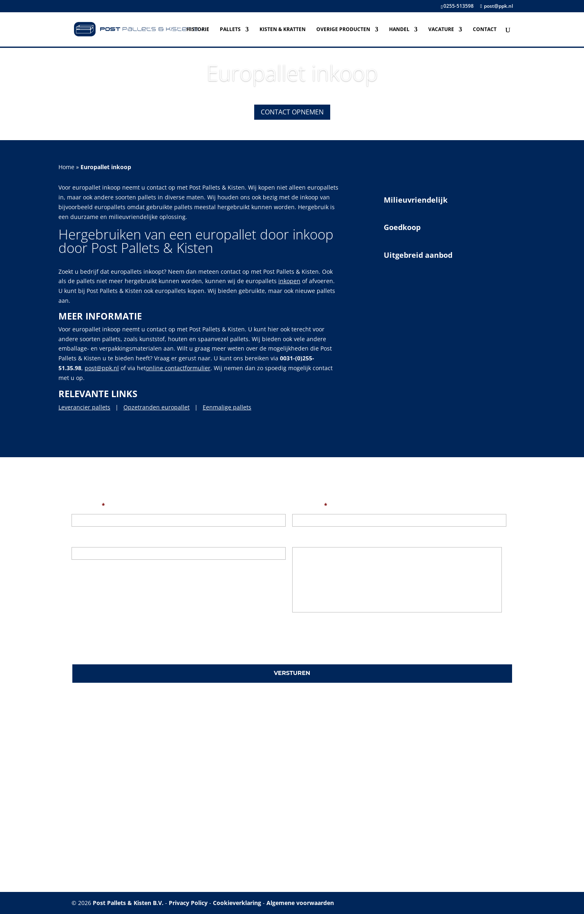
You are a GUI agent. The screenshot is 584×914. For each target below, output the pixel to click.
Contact (485, 30)
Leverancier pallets (84, 407)
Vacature (441, 30)
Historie (197, 30)
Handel (399, 30)
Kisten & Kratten (283, 30)
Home (66, 167)
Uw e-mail (309, 505)
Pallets (230, 30)
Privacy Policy (188, 903)
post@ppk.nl (102, 368)
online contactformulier (178, 368)
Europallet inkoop (292, 72)
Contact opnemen (292, 111)
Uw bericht (307, 538)
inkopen (289, 281)
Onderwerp (87, 538)
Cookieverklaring (237, 903)
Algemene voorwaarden (300, 903)
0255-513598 (458, 5)
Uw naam (88, 505)
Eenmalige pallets (227, 407)
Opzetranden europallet (156, 407)
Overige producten (343, 30)
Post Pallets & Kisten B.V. (128, 903)
